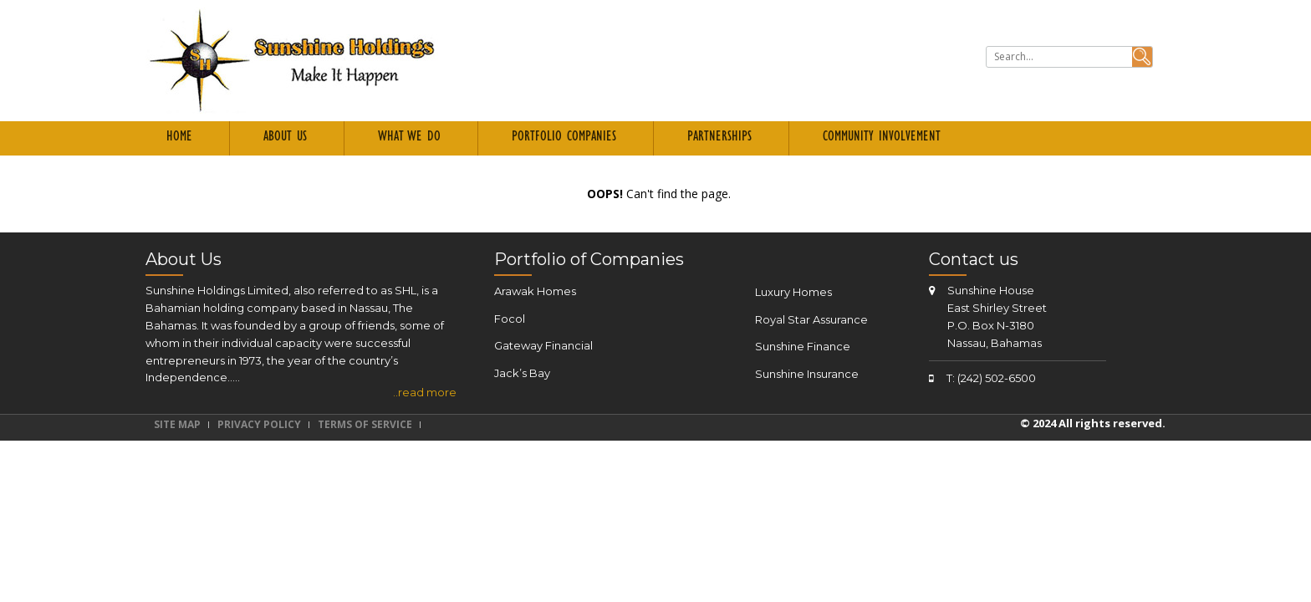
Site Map (177, 424)
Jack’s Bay (522, 373)
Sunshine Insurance (807, 373)
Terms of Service (365, 424)
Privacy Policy (259, 424)
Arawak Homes (535, 291)
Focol (509, 318)
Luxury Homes (793, 291)
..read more (425, 392)
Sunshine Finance (802, 346)
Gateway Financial (543, 345)
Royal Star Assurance (811, 319)
